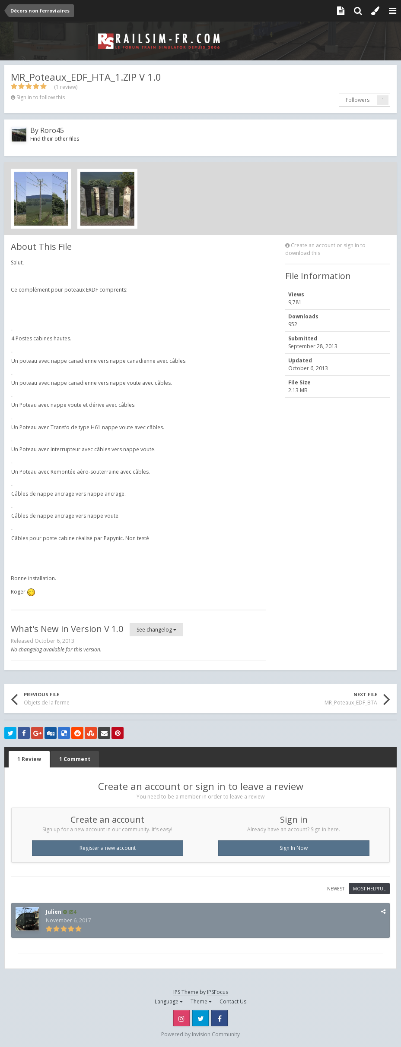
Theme (201, 1001)
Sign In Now (294, 848)
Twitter (200, 1018)
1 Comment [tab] (74, 759)
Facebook (219, 1018)
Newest (335, 889)
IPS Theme (185, 992)
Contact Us (233, 1001)
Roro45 (52, 130)
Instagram (181, 1018)
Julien (53, 911)
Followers (357, 100)
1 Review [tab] (29, 759)
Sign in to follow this (40, 97)
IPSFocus (217, 992)
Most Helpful (369, 889)
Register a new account (108, 848)
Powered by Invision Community (200, 1034)
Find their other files (54, 138)
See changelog (156, 629)
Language (169, 1001)
